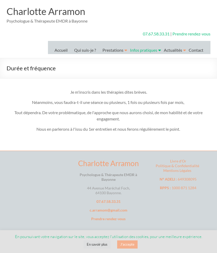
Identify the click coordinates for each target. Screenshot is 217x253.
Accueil (61, 50)
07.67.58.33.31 (156, 33)
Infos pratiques (143, 50)
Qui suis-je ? (85, 50)
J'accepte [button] (127, 244)
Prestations (112, 50)
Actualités (173, 50)
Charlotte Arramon (46, 11)
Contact (196, 50)
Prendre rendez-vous (191, 33)
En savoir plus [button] (97, 244)
